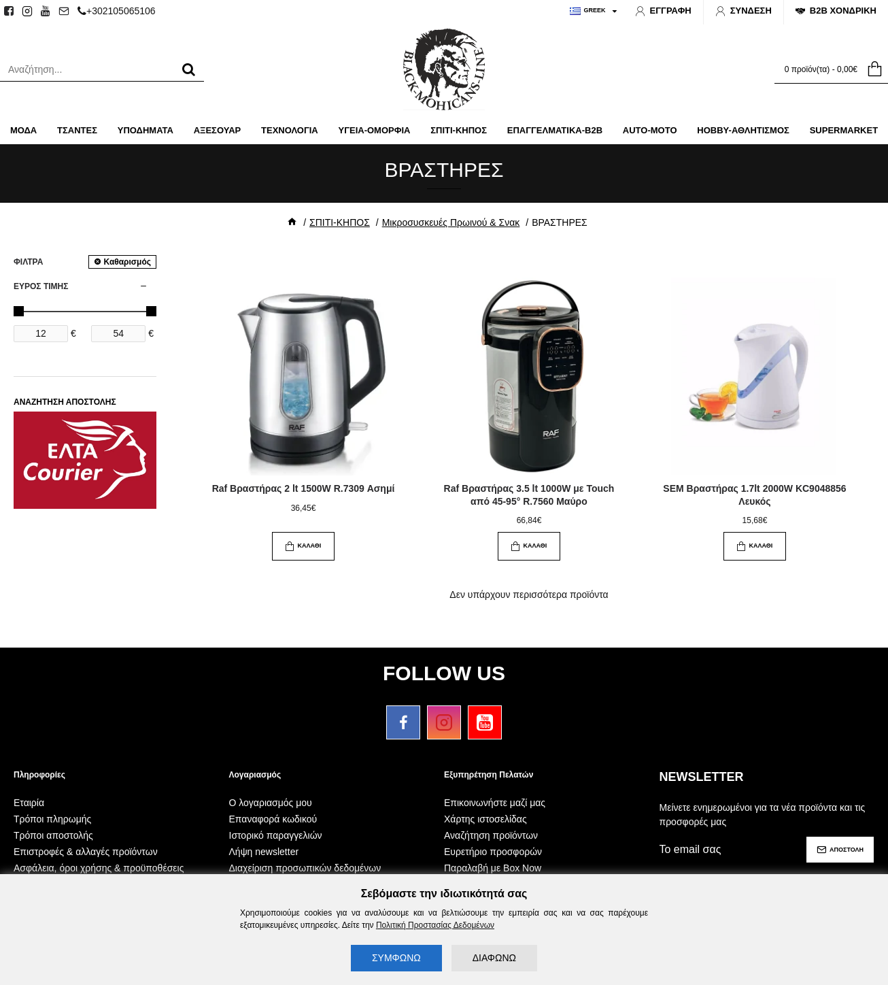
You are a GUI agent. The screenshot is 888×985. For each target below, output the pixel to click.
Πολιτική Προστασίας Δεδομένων (435, 925)
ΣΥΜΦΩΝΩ (396, 957)
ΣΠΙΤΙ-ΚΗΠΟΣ (339, 222)
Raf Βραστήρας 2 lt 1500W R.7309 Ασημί (303, 488)
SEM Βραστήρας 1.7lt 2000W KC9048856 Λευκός (754, 494)
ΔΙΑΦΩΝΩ (494, 957)
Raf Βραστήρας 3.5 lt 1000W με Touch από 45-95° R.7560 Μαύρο (529, 494)
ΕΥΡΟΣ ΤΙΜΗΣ (41, 286)
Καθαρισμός (127, 262)
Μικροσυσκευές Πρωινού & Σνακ (451, 222)
